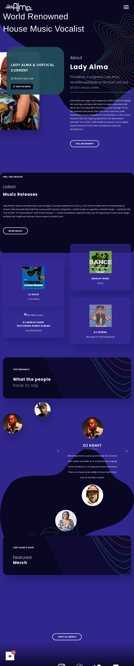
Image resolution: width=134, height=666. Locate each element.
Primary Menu (126, 7)
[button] (58, 451)
